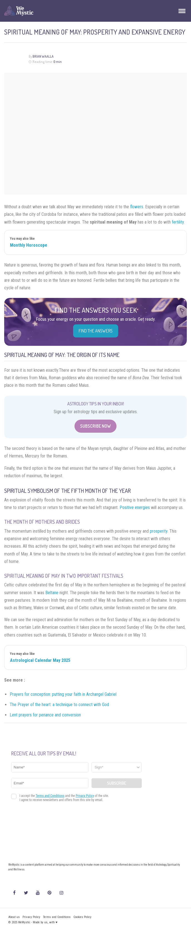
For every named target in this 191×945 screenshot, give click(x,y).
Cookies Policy (82, 917)
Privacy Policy (31, 917)
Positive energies (135, 507)
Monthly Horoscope (28, 245)
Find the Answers (96, 331)
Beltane (51, 592)
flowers (136, 206)
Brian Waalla (43, 56)
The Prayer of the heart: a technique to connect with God (59, 704)
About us (14, 917)
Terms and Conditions (57, 917)
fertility (178, 222)
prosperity (158, 531)
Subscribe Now (95, 426)
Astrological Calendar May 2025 (40, 660)
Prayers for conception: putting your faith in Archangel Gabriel (63, 694)
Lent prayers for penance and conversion (45, 715)
